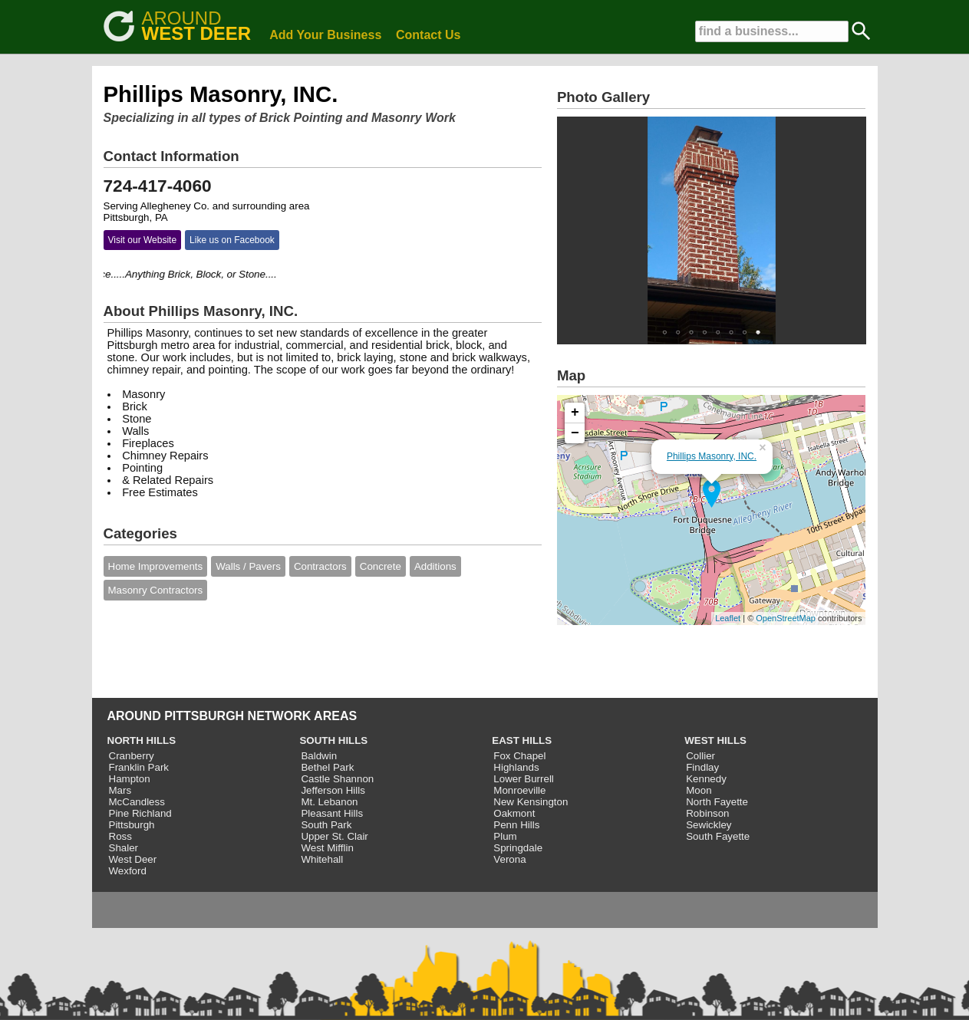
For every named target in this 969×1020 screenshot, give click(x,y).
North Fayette (717, 802)
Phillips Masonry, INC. (711, 456)
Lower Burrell (523, 779)
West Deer (133, 859)
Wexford (128, 871)
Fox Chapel (519, 756)
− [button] (575, 433)
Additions (435, 566)
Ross (120, 836)
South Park (326, 825)
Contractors (320, 566)
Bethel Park (327, 767)
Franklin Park (139, 767)
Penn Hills (516, 825)
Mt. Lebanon (329, 802)
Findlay (702, 767)
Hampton (129, 779)
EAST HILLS (522, 740)
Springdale (517, 848)
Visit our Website (142, 240)
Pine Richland (140, 813)
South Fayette (718, 836)
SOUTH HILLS (333, 740)
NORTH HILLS (141, 740)
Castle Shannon (337, 779)
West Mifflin (327, 848)
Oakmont (514, 813)
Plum (504, 836)
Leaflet (727, 618)
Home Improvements (155, 566)
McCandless (137, 802)
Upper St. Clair (334, 836)
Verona (509, 859)
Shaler (124, 848)
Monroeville (519, 790)
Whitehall (322, 859)
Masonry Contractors (155, 590)
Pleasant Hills (332, 813)
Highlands (516, 767)
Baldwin (319, 756)
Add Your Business (325, 34)
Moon (698, 790)
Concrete (380, 566)
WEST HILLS (715, 740)
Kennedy (706, 779)
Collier (700, 756)
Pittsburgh (132, 825)
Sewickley (708, 825)
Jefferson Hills (332, 790)
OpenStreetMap (786, 618)
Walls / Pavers (248, 566)
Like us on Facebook (232, 240)
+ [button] (575, 412)
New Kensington (530, 802)
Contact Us (428, 34)
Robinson (707, 813)
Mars (120, 790)
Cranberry (131, 756)
